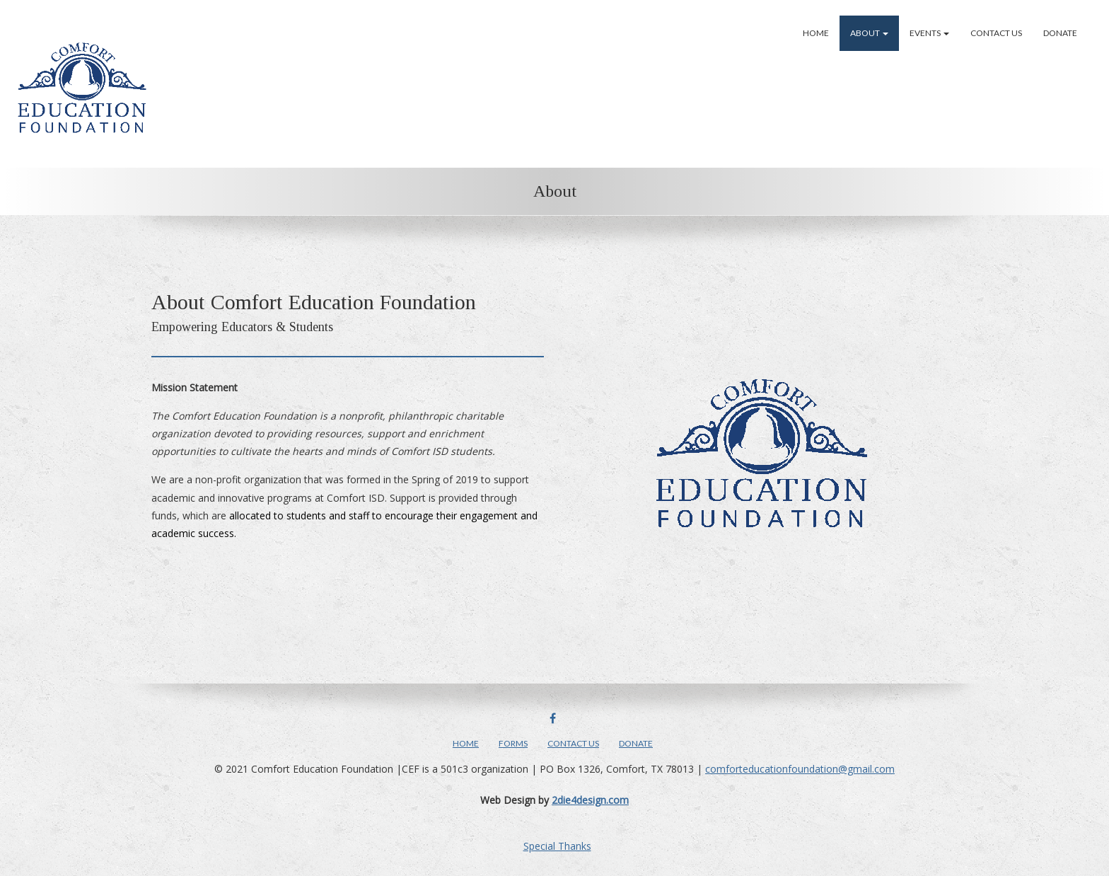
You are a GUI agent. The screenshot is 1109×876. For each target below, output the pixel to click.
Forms (513, 743)
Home (816, 33)
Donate (1060, 33)
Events (929, 33)
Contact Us (996, 33)
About (869, 33)
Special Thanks (557, 846)
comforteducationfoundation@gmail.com (800, 769)
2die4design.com (590, 800)
